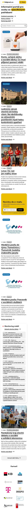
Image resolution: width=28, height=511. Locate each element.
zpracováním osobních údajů (19, 212)
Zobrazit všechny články (11, 329)
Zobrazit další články (13, 458)
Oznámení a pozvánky (7, 16)
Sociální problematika (12, 54)
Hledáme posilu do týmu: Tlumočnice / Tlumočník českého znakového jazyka (10, 248)
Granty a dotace (5, 18)
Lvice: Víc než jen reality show (9, 172)
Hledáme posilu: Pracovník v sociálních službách (14, 301)
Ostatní (9, 168)
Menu (23, 2)
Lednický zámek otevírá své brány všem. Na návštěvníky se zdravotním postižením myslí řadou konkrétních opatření (12, 116)
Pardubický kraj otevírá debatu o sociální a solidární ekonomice (12, 436)
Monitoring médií (6, 21)
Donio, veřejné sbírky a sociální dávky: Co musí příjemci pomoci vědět (13, 60)
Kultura (9, 106)
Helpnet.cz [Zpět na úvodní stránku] (8, 2)
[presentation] (14, 41)
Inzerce (9, 242)
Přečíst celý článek (6, 77)
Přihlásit (20, 209)
